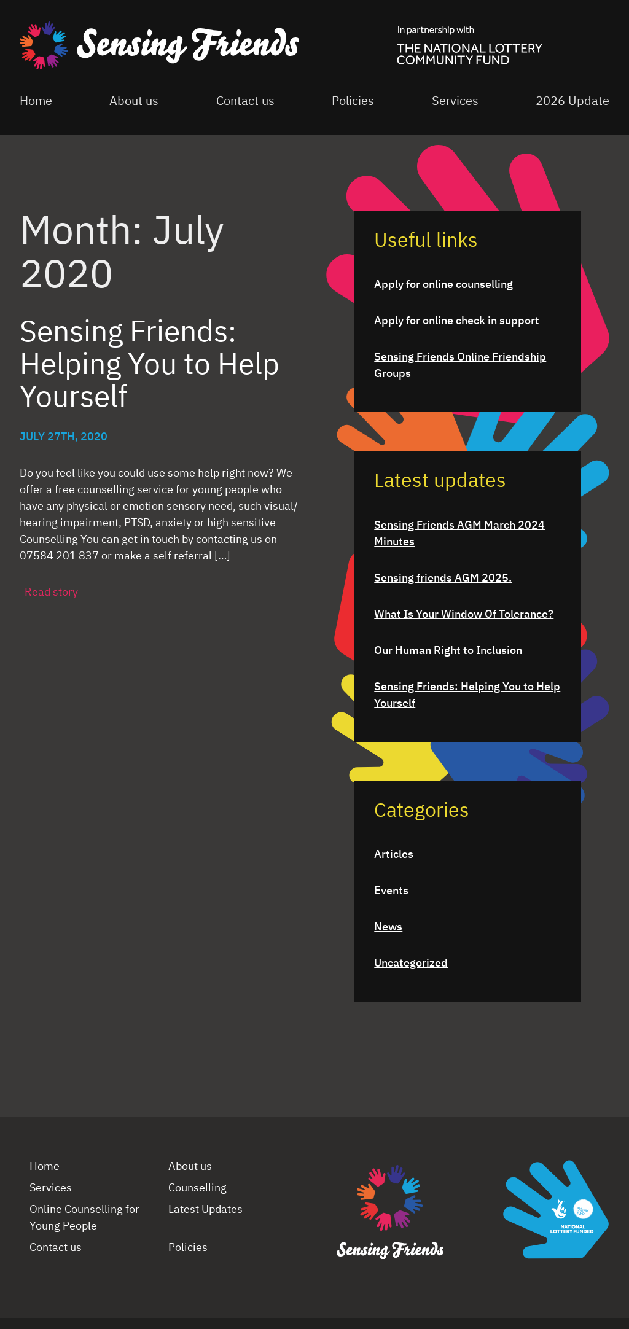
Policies (353, 101)
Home (36, 101)
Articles (393, 854)
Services (455, 101)
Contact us (245, 101)
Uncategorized (411, 963)
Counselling (197, 1188)
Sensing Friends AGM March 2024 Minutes (459, 534)
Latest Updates (205, 1209)
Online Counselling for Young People (84, 1218)
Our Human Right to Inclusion (448, 651)
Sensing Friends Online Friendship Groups (460, 366)
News (388, 927)
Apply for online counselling (443, 284)
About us (133, 101)
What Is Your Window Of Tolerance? (463, 614)
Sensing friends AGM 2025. (443, 578)
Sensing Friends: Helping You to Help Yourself (467, 695)
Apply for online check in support (456, 321)
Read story (51, 592)
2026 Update (572, 101)
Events (391, 891)
